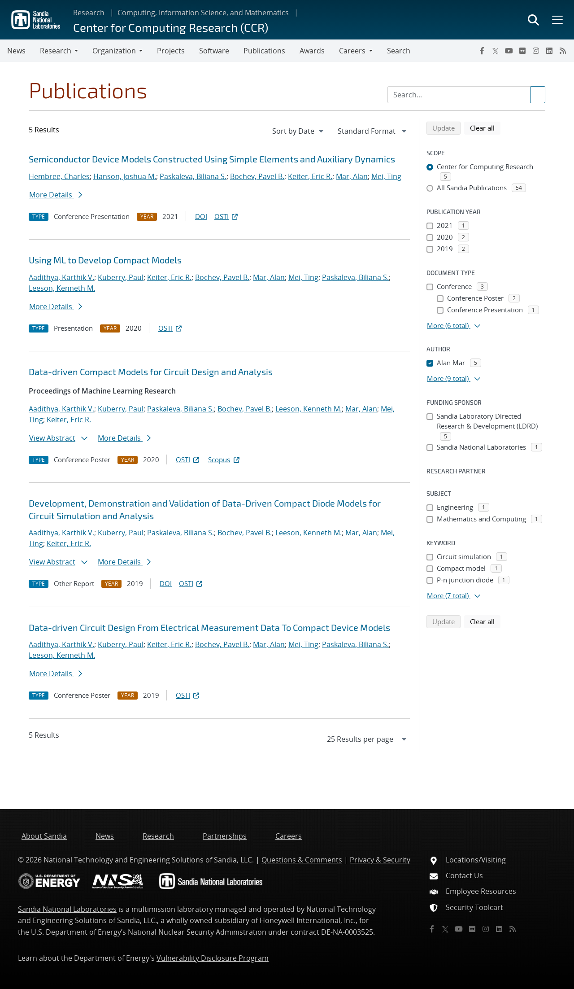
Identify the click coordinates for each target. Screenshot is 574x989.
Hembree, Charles (59, 176)
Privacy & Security (380, 860)
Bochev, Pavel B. (257, 176)
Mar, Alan (352, 176)
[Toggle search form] (533, 20)
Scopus (224, 459)
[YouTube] (509, 50)
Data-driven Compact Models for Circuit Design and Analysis (151, 371)
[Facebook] (482, 50)
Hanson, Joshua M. (124, 176)
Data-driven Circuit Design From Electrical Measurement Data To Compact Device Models (209, 627)
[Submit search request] (537, 94)
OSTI (226, 216)
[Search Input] (466, 94)
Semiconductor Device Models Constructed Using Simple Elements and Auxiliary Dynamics (212, 158)
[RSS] (563, 50)
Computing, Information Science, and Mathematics (203, 13)
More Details (55, 195)
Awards (312, 51)
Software (214, 51)
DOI (201, 216)
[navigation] (298, 131)
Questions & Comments (301, 860)
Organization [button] (114, 51)
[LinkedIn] (549, 50)
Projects (171, 51)
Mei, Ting (386, 176)
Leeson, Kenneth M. (62, 288)
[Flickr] (522, 50)
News (16, 51)
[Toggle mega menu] (556, 20)
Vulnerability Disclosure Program (213, 958)
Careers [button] (352, 51)
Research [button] (55, 51)
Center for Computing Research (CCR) (170, 27)
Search (398, 51)
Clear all (485, 127)
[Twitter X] (495, 50)
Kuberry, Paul (121, 277)
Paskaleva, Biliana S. (193, 176)
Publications (264, 51)
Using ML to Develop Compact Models (105, 259)
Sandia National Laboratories (67, 909)
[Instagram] (536, 50)
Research (88, 13)
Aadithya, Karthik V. (61, 277)
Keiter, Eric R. (310, 176)
